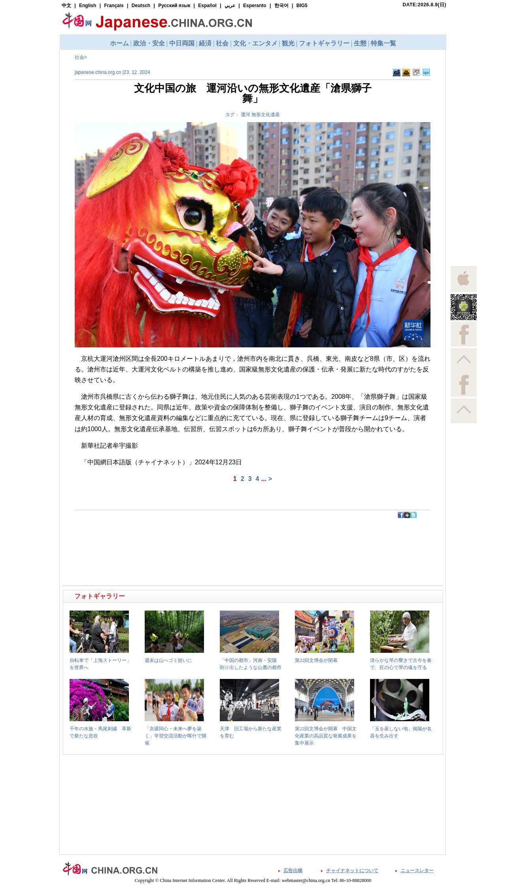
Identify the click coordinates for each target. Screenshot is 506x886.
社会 (79, 57)
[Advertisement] (158, 536)
